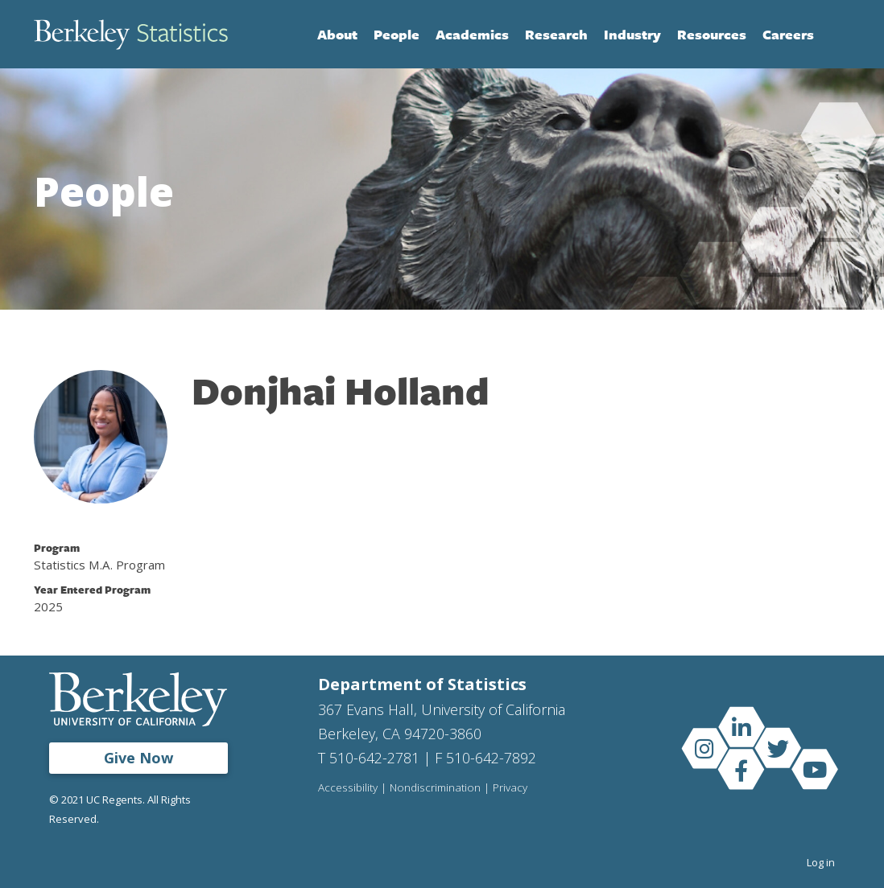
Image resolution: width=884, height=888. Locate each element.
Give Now (138, 757)
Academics (472, 34)
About (337, 34)
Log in (821, 862)
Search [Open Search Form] (834, 35)
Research (556, 34)
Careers (788, 34)
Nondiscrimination (435, 788)
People (396, 34)
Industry (632, 34)
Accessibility (348, 788)
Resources (711, 34)
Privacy (510, 788)
